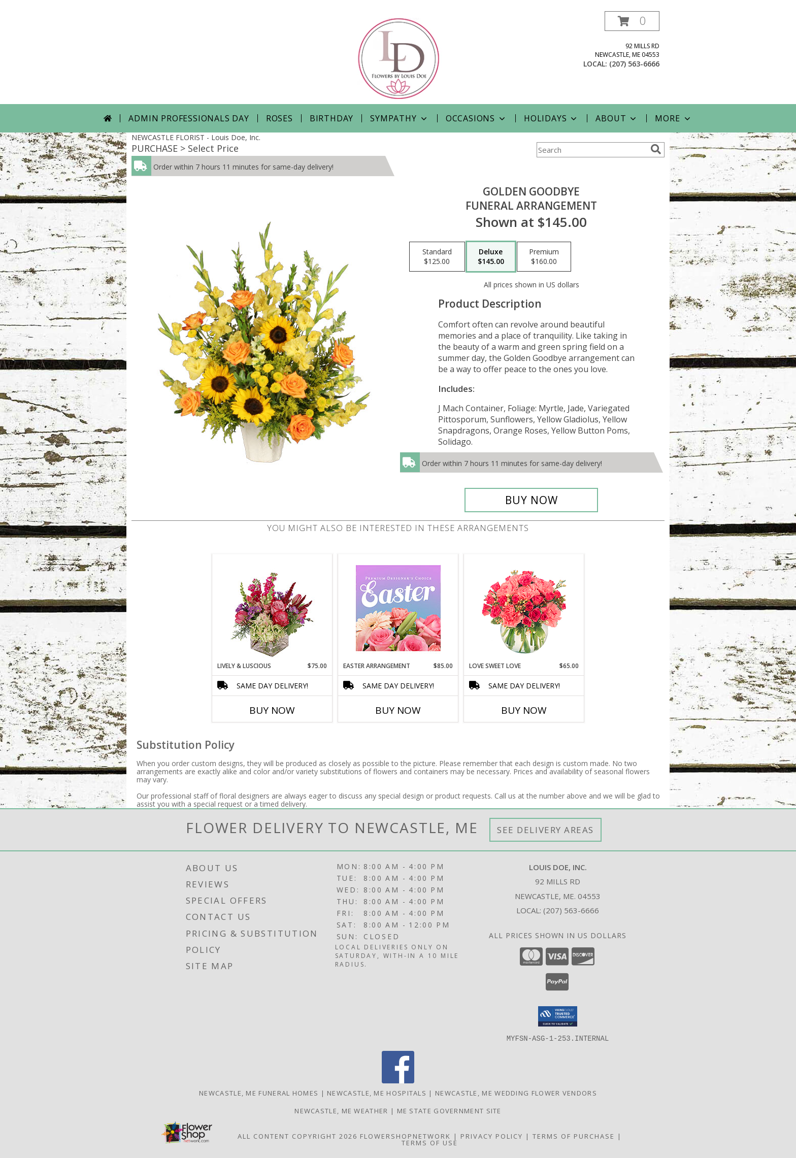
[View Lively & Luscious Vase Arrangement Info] (272, 607)
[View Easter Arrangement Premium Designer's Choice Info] (398, 607)
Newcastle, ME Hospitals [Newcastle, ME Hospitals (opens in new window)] (376, 1092)
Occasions (476, 118)
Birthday (331, 118)
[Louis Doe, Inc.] (399, 57)
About (616, 118)
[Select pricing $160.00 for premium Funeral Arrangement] (544, 257)
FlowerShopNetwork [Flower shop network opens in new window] (405, 1135)
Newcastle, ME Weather (341, 1110)
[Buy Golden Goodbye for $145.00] (531, 500)
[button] (632, 21)
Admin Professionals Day (188, 118)
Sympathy (399, 118)
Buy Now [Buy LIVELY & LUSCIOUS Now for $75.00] (272, 710)
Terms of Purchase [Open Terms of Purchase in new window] (574, 1135)
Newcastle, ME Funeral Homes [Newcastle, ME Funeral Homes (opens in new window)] (258, 1092)
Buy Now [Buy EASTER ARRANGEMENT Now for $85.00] (398, 710)
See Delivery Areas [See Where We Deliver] (545, 830)
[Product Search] (591, 150)
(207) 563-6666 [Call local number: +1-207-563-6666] (634, 64)
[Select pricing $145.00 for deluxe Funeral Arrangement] (491, 257)
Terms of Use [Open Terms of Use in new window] (430, 1142)
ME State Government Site (449, 1110)
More (673, 118)
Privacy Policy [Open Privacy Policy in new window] (491, 1135)
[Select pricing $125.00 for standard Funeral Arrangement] (437, 257)
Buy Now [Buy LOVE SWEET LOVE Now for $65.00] (524, 710)
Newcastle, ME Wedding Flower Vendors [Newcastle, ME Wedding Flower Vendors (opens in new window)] (516, 1092)
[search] (656, 149)
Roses (279, 118)
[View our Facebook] (398, 1080)
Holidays (551, 118)
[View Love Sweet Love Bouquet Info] (524, 607)
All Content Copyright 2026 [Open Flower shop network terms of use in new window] (297, 1135)
